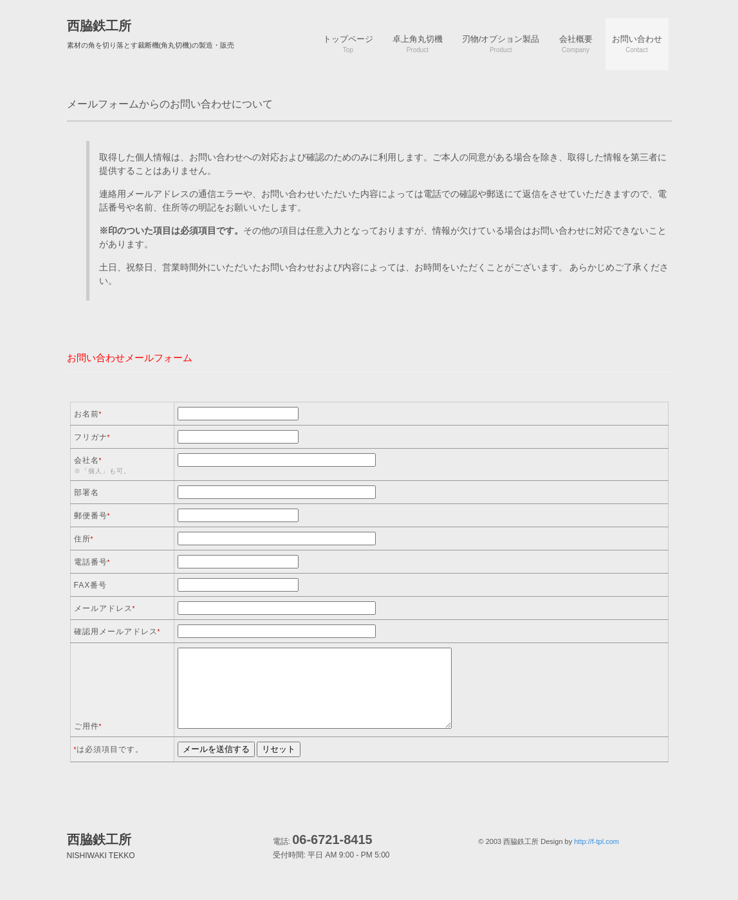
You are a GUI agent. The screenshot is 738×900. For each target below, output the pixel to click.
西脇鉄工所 (99, 26)
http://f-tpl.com (596, 841)
